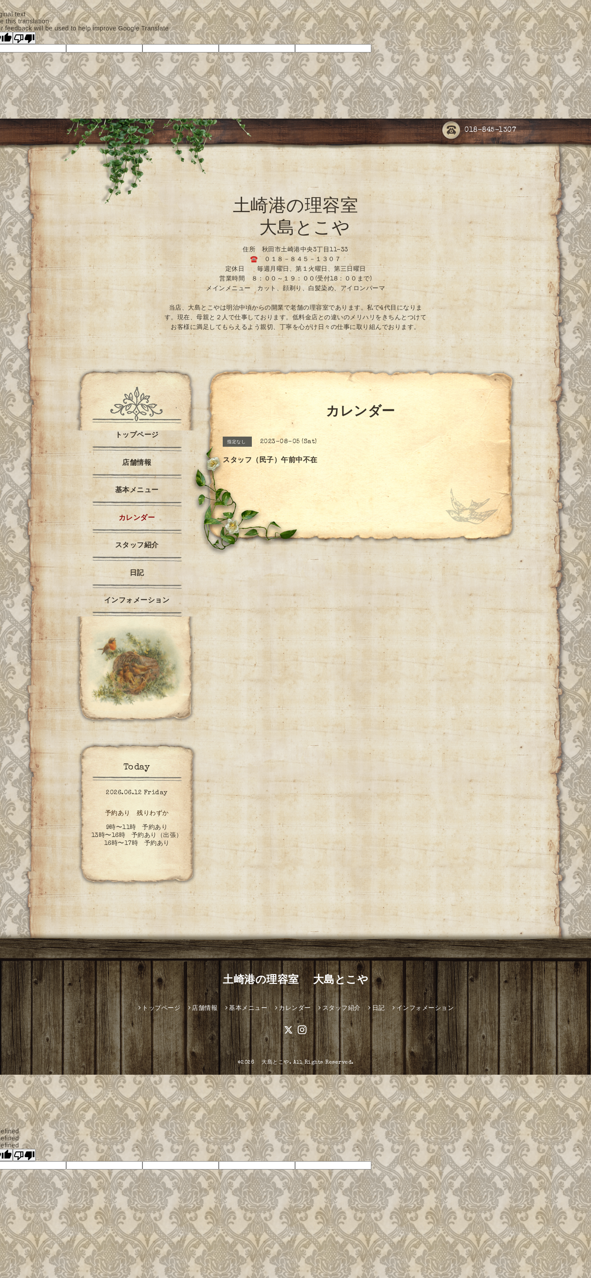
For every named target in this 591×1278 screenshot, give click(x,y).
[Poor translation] (24, 38)
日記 (137, 573)
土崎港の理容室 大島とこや (295, 980)
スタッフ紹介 (137, 545)
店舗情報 (136, 463)
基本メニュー (137, 490)
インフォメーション (137, 601)
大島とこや (272, 1062)
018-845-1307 (479, 130)
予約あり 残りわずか (137, 814)
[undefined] (24, 1155)
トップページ (137, 435)
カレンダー (137, 518)
